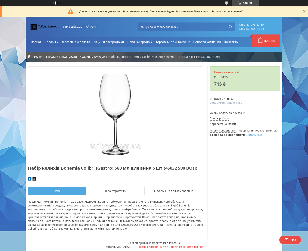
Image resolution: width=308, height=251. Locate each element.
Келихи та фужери (92, 56)
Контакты (231, 42)
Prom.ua (174, 243)
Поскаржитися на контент (152, 247)
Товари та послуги (46, 56)
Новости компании (207, 42)
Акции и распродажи (108, 42)
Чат (290, 240)
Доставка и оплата (76, 42)
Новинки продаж (139, 42)
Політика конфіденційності (187, 247)
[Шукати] (230, 26)
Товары (50, 42)
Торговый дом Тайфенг (172, 42)
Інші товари (69, 56)
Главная (35, 42)
